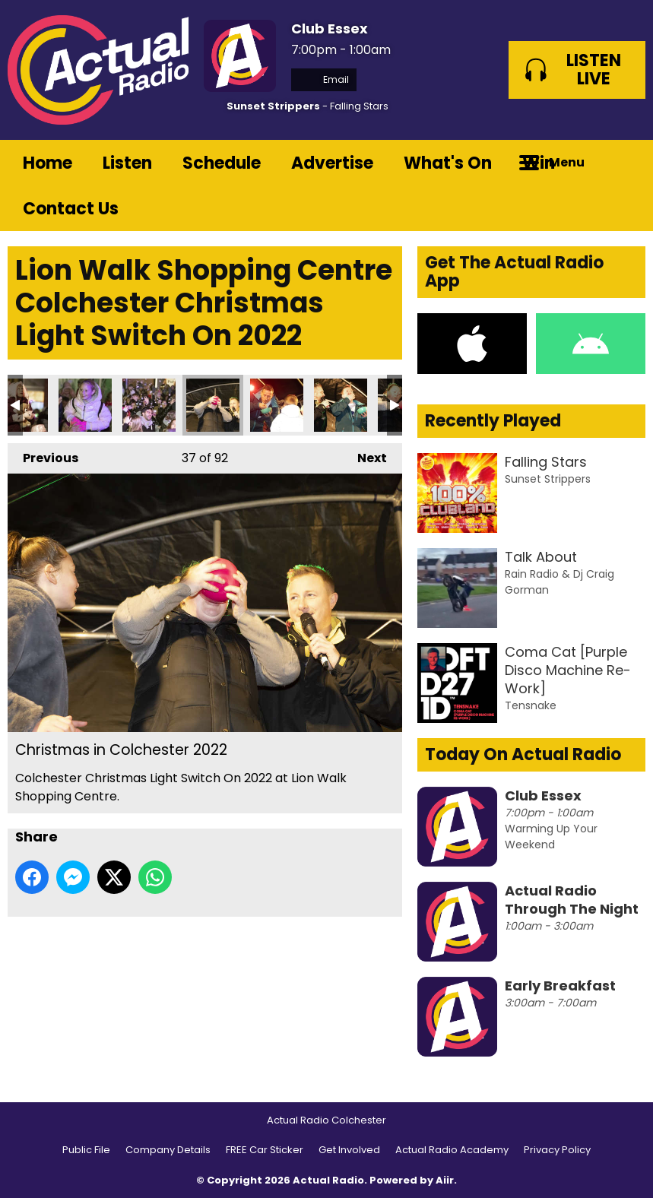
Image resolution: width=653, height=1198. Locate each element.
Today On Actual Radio (523, 754)
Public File (86, 1150)
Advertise (332, 163)
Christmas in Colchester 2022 (85, 405)
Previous (43, 455)
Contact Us (71, 208)
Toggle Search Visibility (622, 162)
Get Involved (349, 1150)
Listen (127, 163)
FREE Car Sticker (264, 1150)
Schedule (221, 163)
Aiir (445, 1180)
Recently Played (493, 421)
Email (324, 79)
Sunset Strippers (273, 106)
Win (538, 163)
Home (47, 163)
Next (364, 455)
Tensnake (530, 705)
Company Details (168, 1150)
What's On (448, 163)
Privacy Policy (557, 1150)
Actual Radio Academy (452, 1150)
